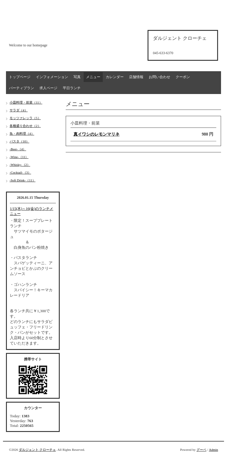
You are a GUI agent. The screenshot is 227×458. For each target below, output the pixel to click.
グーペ (201, 449)
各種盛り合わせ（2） (25, 126)
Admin (213, 449)
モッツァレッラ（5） (25, 118)
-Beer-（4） (18, 149)
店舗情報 (136, 77)
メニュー (93, 77)
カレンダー (115, 77)
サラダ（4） (19, 110)
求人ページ (48, 88)
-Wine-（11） (19, 157)
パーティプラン (21, 88)
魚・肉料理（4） (22, 133)
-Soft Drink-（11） (23, 180)
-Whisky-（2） (20, 164)
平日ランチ (72, 88)
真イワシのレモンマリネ (96, 134)
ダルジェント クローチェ (37, 449)
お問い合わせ (159, 77)
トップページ (19, 77)
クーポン (183, 77)
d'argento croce (38, 35)
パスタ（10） (19, 141)
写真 (77, 77)
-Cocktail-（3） (20, 172)
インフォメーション (52, 77)
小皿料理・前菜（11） (26, 102)
